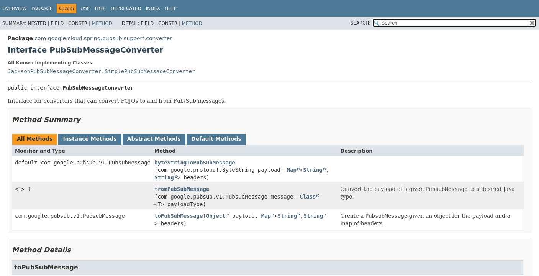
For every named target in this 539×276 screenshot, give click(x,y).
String (313, 170)
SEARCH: (361, 23)
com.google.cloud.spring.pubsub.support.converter (103, 38)
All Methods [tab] (34, 139)
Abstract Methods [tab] (154, 139)
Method (102, 23)
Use (85, 8)
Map (292, 170)
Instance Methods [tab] (89, 139)
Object (216, 216)
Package (41, 8)
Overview (14, 8)
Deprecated (126, 8)
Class (308, 197)
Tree (100, 8)
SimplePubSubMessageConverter (150, 71)
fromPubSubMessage (181, 189)
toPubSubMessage (178, 216)
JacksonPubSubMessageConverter (54, 71)
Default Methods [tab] (216, 139)
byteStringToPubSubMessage (194, 162)
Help (171, 8)
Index (153, 8)
